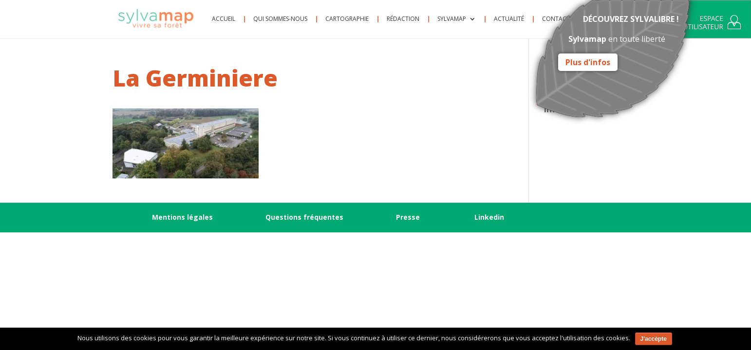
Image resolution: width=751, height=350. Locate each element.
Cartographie (347, 19)
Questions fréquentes (304, 217)
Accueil (223, 19)
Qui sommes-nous (280, 19)
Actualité (509, 19)
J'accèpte (653, 338)
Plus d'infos (587, 62)
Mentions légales (182, 217)
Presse (408, 217)
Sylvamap (451, 19)
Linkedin (489, 217)
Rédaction (403, 19)
